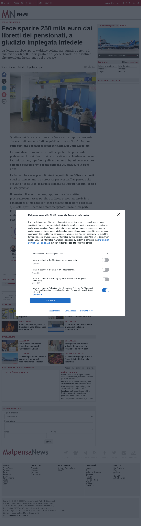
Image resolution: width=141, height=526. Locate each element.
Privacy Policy (86, 311)
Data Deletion (54, 311)
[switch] (105, 260)
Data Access (70, 311)
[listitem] (70, 253)
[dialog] (70, 263)
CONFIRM (50, 301)
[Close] (119, 215)
